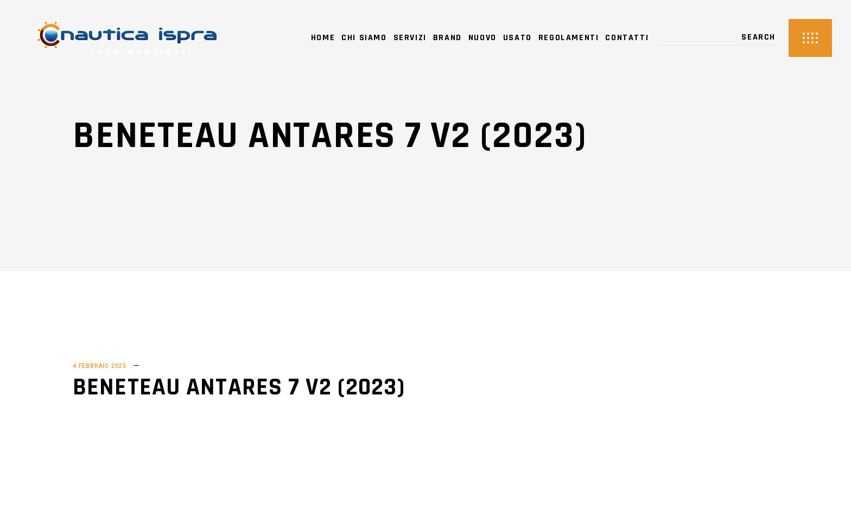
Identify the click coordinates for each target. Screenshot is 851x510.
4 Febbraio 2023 (99, 366)
